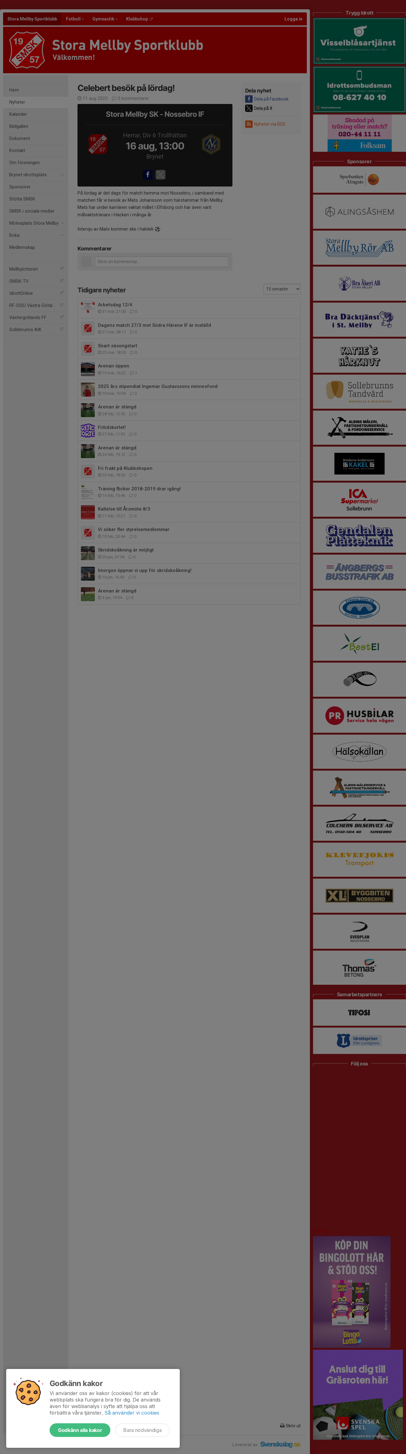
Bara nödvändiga (142, 1430)
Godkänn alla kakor (80, 1430)
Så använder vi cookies (131, 1413)
